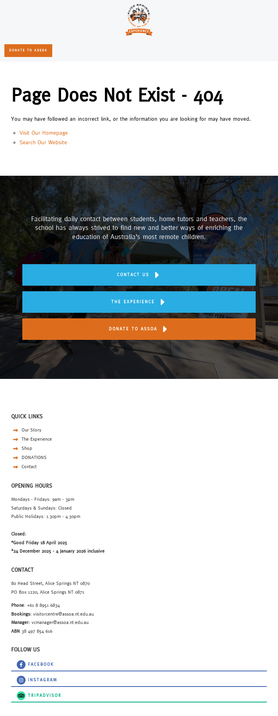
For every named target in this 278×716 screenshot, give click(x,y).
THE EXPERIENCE (139, 295)
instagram (21, 678)
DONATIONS (29, 457)
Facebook (21, 662)
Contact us (139, 268)
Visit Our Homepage (44, 132)
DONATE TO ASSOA (27, 48)
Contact (24, 466)
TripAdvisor (23, 693)
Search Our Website (43, 142)
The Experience (31, 438)
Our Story (26, 429)
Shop (21, 448)
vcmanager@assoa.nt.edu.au (60, 622)
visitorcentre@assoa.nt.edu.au (63, 613)
